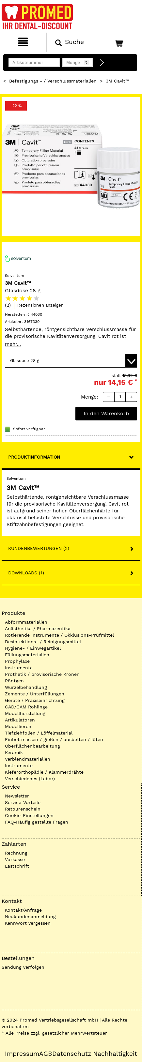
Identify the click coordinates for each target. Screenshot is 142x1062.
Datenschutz (71, 1053)
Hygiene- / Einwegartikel (33, 648)
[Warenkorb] (116, 42)
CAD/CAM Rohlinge (26, 706)
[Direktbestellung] (102, 62)
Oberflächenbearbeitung (32, 746)
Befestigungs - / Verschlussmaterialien (53, 80)
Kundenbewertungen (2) (38, 548)
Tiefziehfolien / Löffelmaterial (38, 733)
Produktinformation (34, 457)
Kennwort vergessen (28, 923)
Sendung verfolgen (23, 967)
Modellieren (18, 726)
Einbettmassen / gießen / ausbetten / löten (54, 739)
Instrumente (19, 667)
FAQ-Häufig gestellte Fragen (36, 822)
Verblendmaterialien (27, 759)
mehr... (13, 344)
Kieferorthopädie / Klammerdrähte (44, 772)
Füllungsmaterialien (27, 654)
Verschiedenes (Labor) (30, 778)
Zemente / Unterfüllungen (34, 693)
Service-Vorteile (22, 802)
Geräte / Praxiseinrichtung (35, 700)
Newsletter (17, 795)
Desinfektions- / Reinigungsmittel (43, 641)
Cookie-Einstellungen (29, 815)
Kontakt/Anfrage (23, 910)
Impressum (22, 1053)
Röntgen (14, 680)
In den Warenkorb (106, 413)
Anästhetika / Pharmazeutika (38, 628)
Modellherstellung (25, 713)
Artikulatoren (20, 719)
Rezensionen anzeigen (40, 305)
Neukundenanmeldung (30, 916)
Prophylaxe (17, 661)
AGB (45, 1053)
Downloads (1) (26, 572)
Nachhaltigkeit (115, 1053)
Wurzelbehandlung (26, 687)
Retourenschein (22, 809)
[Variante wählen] (71, 361)
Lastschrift (17, 866)
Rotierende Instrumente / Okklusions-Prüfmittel (59, 635)
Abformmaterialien (26, 622)
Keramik (14, 752)
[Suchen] (70, 42)
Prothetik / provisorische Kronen (42, 674)
